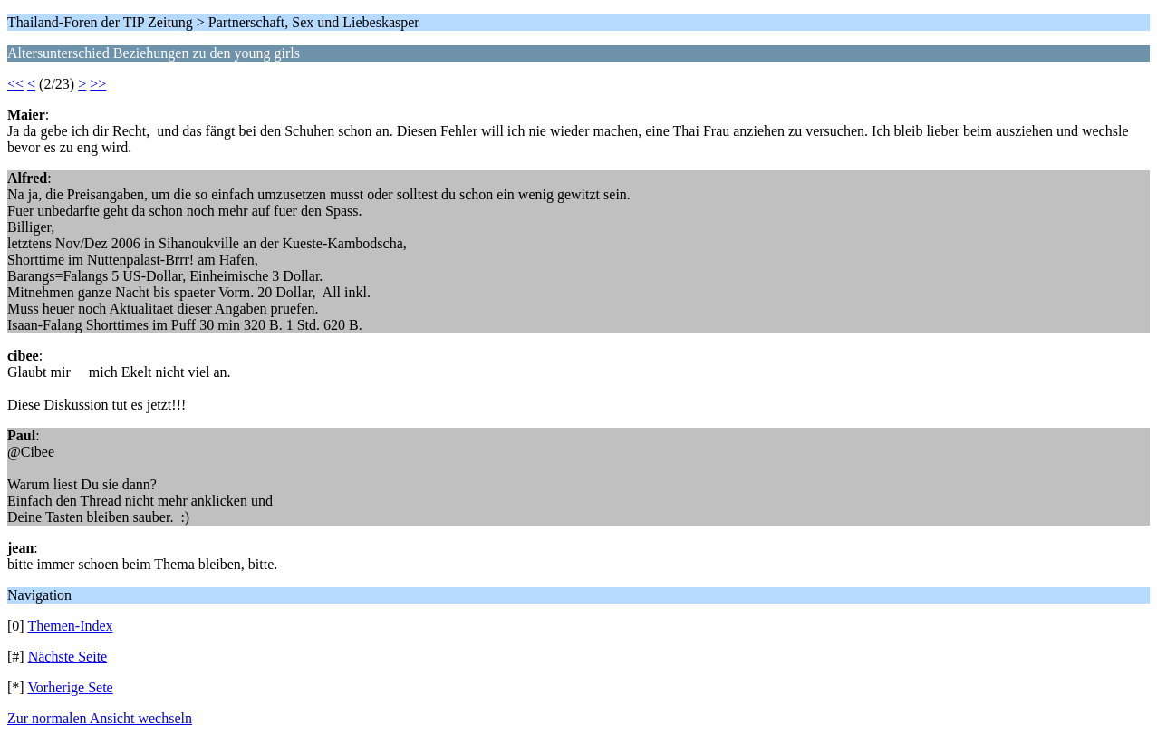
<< (15, 84)
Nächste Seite (68, 656)
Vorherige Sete (69, 687)
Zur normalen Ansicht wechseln (99, 718)
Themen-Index (69, 625)
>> (98, 84)
